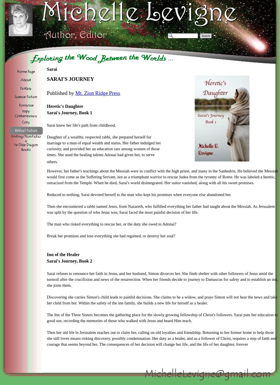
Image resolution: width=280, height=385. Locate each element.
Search (206, 35)
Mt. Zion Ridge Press (97, 93)
